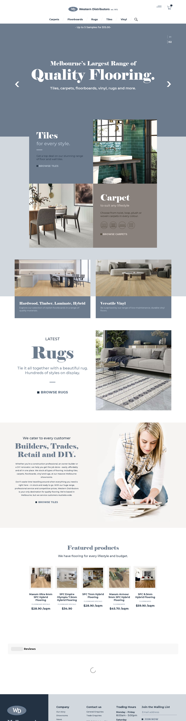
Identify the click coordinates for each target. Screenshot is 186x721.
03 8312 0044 (92, 709)
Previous (17, 84)
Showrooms (62, 671)
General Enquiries (95, 667)
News (59, 675)
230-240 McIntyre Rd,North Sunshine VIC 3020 (96, 679)
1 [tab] (170, 37)
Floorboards (75, 19)
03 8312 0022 (121, 709)
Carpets (54, 19)
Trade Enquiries (94, 671)
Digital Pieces (174, 711)
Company (62, 662)
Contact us (93, 662)
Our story (60, 667)
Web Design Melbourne (153, 711)
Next (169, 84)
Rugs (94, 19)
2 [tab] (171, 42)
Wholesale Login (66, 681)
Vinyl (124, 19)
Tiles (109, 19)
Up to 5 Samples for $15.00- (94, 27)
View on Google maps (96, 685)
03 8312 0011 (64, 709)
